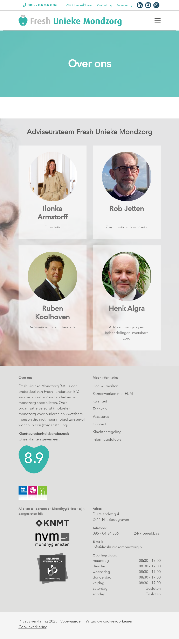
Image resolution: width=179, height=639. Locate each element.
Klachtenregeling (107, 431)
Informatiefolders (107, 439)
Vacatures (101, 416)
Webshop (105, 5)
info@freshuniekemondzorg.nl (118, 547)
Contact (99, 424)
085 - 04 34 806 (106, 533)
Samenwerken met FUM (113, 393)
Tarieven (100, 409)
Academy (124, 5)
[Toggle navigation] (157, 20)
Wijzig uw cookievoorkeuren (109, 621)
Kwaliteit (100, 401)
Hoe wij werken (105, 386)
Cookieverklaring (33, 627)
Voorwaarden (71, 621)
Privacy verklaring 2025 (38, 621)
